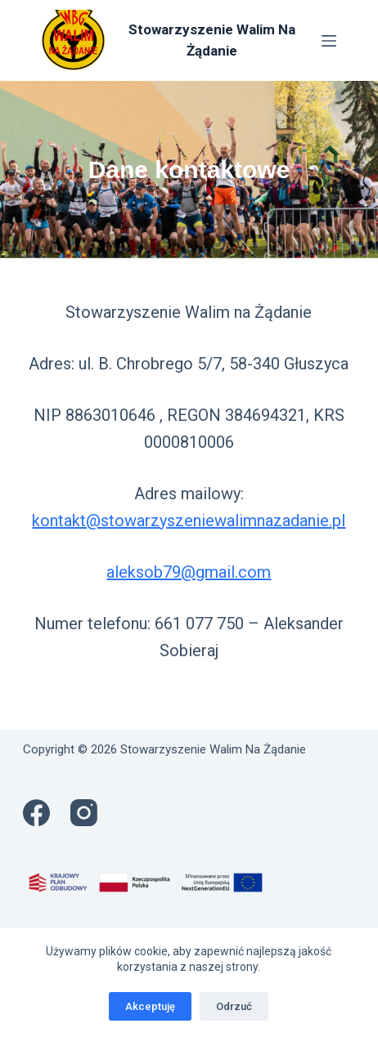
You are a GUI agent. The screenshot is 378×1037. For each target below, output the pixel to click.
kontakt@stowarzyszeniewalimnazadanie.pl (188, 520)
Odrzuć (234, 1006)
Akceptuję (150, 1006)
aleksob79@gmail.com (188, 572)
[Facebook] (36, 812)
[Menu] (329, 41)
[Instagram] (83, 812)
